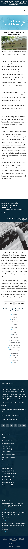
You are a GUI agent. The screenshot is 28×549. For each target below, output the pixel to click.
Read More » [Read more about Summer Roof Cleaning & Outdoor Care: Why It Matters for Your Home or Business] (4, 520)
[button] (22, 10)
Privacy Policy (12, 543)
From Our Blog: (6, 500)
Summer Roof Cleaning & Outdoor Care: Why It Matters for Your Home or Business (13, 514)
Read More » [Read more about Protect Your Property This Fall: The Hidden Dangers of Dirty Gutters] (4, 509)
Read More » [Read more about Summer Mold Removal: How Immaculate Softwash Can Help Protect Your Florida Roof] (4, 532)
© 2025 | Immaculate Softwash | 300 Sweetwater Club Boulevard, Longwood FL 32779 (14, 540)
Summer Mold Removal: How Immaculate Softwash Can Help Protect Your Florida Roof (13, 525)
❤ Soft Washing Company (14, 546)
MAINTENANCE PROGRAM (9, 206)
